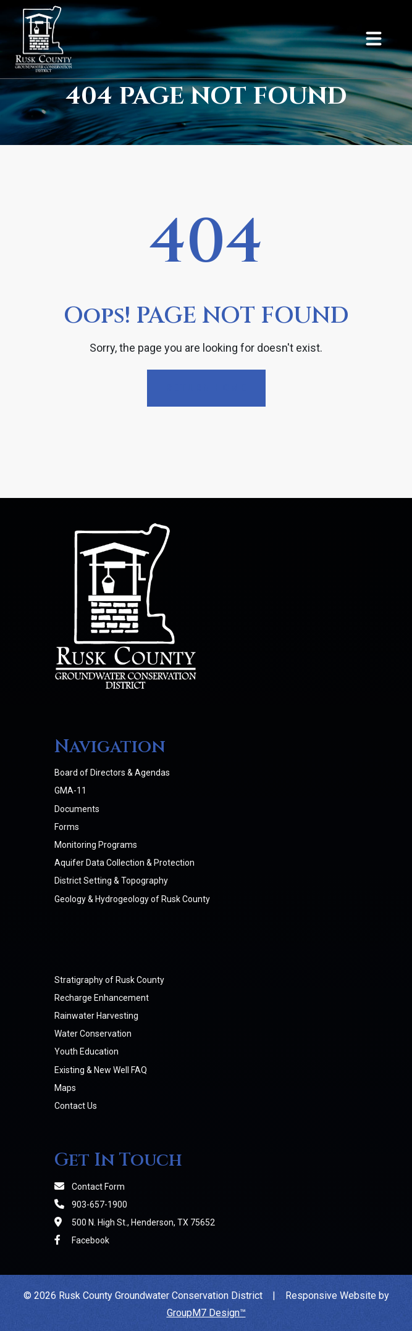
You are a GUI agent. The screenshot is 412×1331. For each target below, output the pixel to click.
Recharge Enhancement (101, 998)
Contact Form (89, 1187)
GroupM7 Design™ (206, 1313)
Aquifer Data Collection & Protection (124, 863)
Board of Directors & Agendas (112, 772)
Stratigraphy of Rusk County (109, 980)
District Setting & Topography (111, 880)
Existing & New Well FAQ (100, 1070)
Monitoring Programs (95, 845)
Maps (65, 1088)
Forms (66, 827)
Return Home (206, 388)
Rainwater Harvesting (96, 1016)
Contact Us (75, 1106)
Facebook (81, 1240)
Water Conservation (93, 1034)
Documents (76, 809)
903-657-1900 (90, 1204)
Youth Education (86, 1051)
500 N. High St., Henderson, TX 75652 (134, 1222)
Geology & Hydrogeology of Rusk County (132, 899)
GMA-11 (70, 790)
